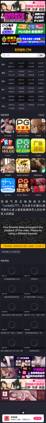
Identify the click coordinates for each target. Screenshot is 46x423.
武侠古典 (41, 96)
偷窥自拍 (11, 88)
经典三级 (21, 83)
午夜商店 (21, 105)
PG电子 (11, 63)
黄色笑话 (31, 100)
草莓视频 (31, 105)
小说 (3, 98)
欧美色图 (31, 88)
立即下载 (37, 418)
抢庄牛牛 (41, 67)
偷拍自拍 (21, 80)
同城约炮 (11, 105)
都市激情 (11, 96)
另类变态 (41, 83)
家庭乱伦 (21, 96)
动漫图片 (41, 88)
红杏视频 (11, 108)
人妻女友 (31, 96)
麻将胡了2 (11, 67)
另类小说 (21, 100)
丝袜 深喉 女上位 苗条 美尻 (11, 252)
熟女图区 (31, 92)
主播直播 (31, 75)
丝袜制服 (21, 75)
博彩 (3, 64)
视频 (3, 73)
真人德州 (21, 63)
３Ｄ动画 (41, 71)
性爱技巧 (41, 100)
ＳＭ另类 (41, 75)
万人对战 (31, 63)
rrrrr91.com (23, 50)
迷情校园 (11, 100)
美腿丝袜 (11, 92)
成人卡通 (31, 80)
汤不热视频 (41, 105)
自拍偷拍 (21, 71)
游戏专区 (41, 63)
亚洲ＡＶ (11, 71)
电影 (3, 81)
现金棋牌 (31, 67)
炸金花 (21, 67)
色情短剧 (21, 108)
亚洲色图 (21, 88)
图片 (3, 89)
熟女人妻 (11, 75)
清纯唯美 (21, 92)
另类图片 (41, 92)
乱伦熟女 (31, 83)
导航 (3, 106)
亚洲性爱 (11, 80)
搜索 (41, 55)
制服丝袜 (11, 83)
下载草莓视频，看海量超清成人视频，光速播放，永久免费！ (23, 246)
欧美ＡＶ (31, 71)
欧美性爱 (41, 80)
